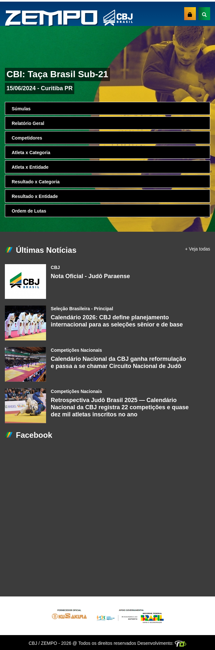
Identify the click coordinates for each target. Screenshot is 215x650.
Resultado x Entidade (35, 196)
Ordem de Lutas (29, 211)
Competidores (27, 138)
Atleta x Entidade (30, 167)
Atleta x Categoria (31, 152)
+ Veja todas (197, 248)
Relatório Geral (28, 123)
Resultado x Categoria (36, 181)
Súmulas (21, 108)
